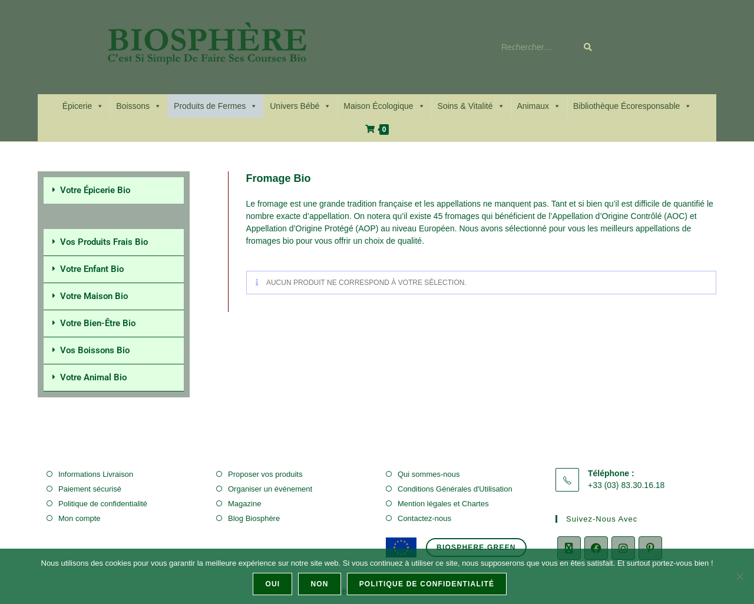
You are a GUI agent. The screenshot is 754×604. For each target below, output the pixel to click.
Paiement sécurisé (89, 488)
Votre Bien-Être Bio (97, 323)
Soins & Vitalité (471, 106)
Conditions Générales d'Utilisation (455, 488)
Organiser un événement (270, 488)
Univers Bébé (300, 106)
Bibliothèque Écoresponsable (632, 106)
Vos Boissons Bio (95, 350)
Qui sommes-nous (428, 474)
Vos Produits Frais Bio (104, 242)
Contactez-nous (424, 518)
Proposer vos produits (265, 474)
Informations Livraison (95, 474)
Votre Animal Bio (93, 377)
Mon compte (79, 518)
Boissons (138, 106)
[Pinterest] (650, 548)
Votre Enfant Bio (92, 269)
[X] (569, 548)
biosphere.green (476, 547)
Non (320, 584)
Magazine (244, 503)
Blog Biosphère (254, 518)
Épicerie (83, 106)
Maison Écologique (384, 106)
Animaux (539, 106)
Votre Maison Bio (94, 296)
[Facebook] (596, 548)
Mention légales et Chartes (443, 503)
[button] (114, 190)
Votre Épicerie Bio (95, 190)
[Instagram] (623, 548)
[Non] (739, 576)
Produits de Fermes (215, 106)
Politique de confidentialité (102, 503)
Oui (273, 584)
